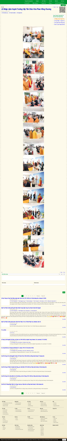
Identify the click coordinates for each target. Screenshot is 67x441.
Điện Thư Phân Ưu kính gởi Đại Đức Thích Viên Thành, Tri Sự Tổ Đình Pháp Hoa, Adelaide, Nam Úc (21, 321)
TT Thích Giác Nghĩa (28, 301)
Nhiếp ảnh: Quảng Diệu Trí (52, 301)
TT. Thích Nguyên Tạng (21, 301)
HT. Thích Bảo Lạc (5, 12)
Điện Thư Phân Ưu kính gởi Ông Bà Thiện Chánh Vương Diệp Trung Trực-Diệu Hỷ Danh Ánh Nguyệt (21, 308)
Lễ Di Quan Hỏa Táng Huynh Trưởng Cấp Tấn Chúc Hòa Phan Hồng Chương (59, 22)
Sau (57, 7)
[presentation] (10, 288)
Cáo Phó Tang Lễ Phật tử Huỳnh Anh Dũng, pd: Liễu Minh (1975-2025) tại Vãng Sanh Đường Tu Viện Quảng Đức (24, 367)
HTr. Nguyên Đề (19, 12)
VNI (64, 274)
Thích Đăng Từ (42, 301)
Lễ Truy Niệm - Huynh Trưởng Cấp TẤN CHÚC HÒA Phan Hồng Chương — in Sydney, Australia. (59, 20)
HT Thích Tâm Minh (12, 12)
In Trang (1, 272)
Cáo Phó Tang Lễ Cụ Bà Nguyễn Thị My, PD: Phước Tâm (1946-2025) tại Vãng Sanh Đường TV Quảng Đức (22, 356)
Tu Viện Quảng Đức (34, 310)
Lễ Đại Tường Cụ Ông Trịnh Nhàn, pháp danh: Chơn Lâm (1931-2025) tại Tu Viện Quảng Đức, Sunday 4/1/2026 (23, 298)
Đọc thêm (64, 305)
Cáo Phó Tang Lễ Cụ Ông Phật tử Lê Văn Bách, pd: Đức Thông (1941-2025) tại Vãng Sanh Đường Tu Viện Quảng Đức (25, 376)
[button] (44, 1)
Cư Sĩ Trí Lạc (12, 332)
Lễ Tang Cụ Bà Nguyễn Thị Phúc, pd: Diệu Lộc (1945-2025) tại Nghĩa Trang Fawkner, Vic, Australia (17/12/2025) (24, 339)
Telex (61, 274)
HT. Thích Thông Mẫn (13, 301)
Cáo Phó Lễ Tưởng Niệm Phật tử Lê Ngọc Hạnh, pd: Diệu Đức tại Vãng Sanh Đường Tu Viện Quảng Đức (22, 384)
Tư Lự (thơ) (3, 330)
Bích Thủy (24, 350)
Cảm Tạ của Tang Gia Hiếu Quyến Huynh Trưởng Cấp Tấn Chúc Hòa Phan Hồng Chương (59, 24)
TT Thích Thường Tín (35, 301)
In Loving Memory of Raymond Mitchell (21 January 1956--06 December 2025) (17, 347)
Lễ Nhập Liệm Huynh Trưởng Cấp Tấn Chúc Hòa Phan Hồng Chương (59, 19)
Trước (55, 7)
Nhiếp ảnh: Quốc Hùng (26, 342)
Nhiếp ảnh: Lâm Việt (30, 350)
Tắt (59, 274)
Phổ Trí (46, 301)
